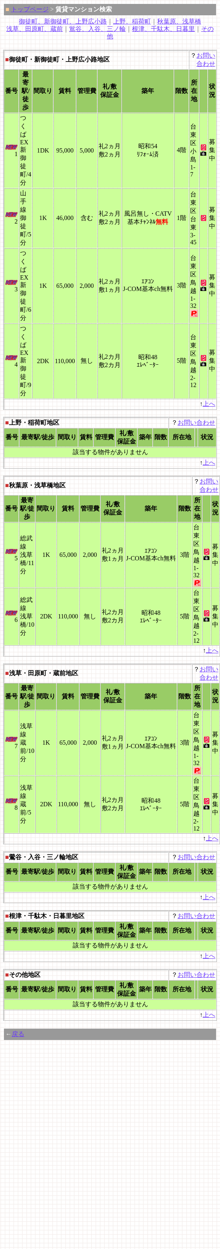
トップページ (30, 9)
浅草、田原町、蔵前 (34, 28)
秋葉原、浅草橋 (179, 21)
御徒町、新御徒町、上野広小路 (63, 21)
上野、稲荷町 (132, 21)
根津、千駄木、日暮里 (163, 28)
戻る (18, 1034)
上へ (209, 403)
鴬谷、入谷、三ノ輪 (97, 28)
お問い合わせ (196, 422)
